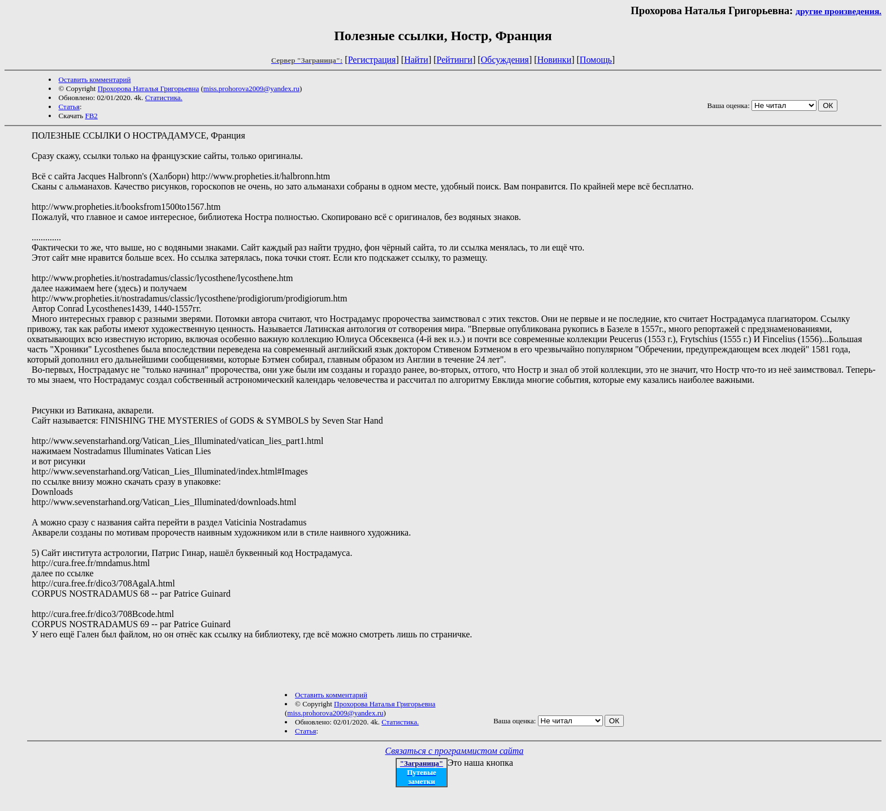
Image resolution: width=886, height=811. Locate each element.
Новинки (554, 59)
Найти (416, 59)
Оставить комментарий (95, 79)
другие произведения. (838, 11)
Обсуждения (505, 59)
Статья (69, 106)
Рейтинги (455, 59)
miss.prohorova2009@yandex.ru (251, 88)
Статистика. (164, 97)
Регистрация (372, 59)
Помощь (596, 59)
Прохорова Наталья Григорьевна (148, 88)
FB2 (91, 115)
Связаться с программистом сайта (454, 751)
